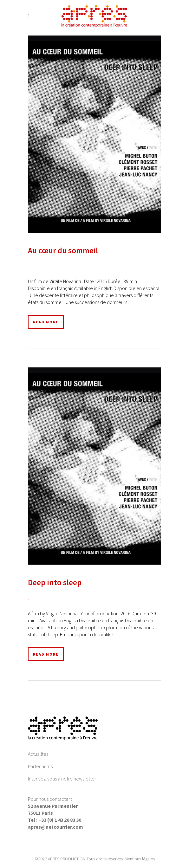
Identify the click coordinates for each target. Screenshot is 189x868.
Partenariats (40, 766)
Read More (46, 322)
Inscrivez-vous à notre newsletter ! (63, 778)
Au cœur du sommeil (63, 250)
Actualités (38, 754)
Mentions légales (140, 859)
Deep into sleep (54, 582)
